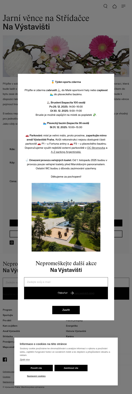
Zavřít (66, 310)
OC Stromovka (96, 148)
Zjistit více (25, 359)
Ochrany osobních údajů (82, 293)
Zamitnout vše (71, 368)
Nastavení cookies (36, 376)
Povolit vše (36, 368)
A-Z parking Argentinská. (66, 152)
